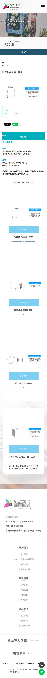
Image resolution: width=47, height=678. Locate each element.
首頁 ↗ (5, 663)
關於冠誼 (24, 556)
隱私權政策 (20, 663)
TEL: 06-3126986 (14, 527)
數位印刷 (24, 601)
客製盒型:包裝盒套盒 (23, 310)
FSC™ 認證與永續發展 (24, 561)
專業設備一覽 (24, 571)
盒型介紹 (24, 617)
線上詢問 (14, 135)
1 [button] (20, 98)
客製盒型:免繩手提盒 (23, 237)
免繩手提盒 (7, 142)
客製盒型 (9, 41)
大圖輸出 (24, 596)
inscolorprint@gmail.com (19, 522)
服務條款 (30, 663)
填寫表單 (23, 655)
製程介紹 (24, 566)
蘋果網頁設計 (14, 672)
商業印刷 (24, 586)
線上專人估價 (23, 642)
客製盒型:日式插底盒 (23, 383)
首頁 (5, 41)
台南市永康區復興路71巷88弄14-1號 (23, 532)
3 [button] (27, 98)
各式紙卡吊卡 (24, 627)
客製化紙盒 (18, 171)
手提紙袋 (24, 622)
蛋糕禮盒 (33, 171)
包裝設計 (24, 591)
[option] (23, 89)
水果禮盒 (26, 171)
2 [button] (23, 98)
